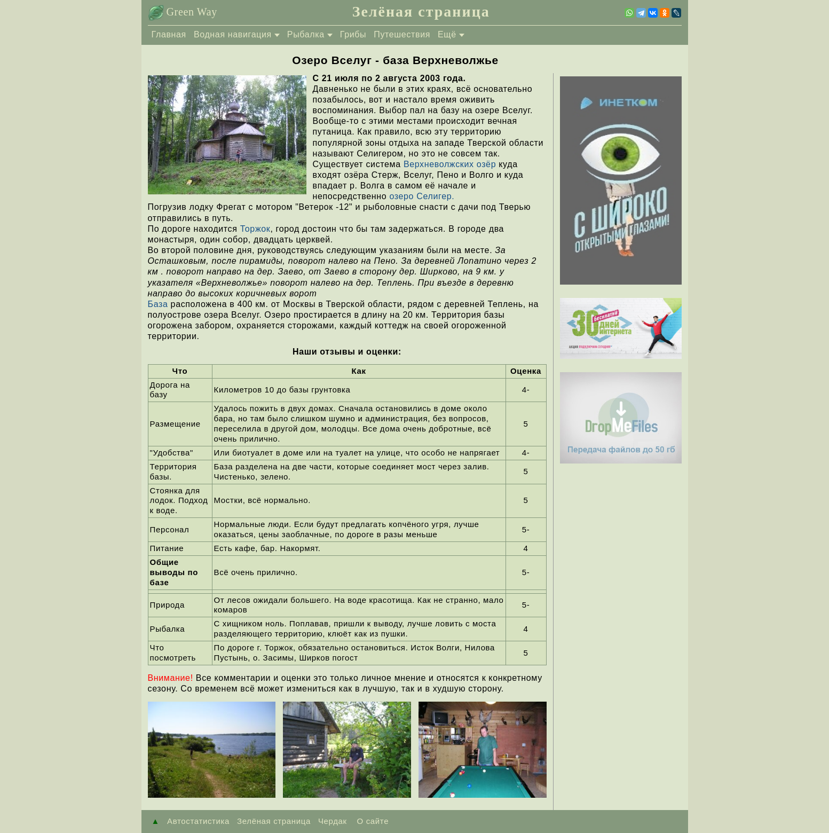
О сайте (371, 821)
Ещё (447, 34)
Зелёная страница (421, 11)
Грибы (353, 34)
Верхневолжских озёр (450, 164)
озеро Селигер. (421, 196)
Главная (169, 34)
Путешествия (402, 34)
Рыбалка (306, 34)
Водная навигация (233, 34)
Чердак (332, 821)
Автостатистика (198, 821)
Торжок (255, 228)
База (158, 304)
